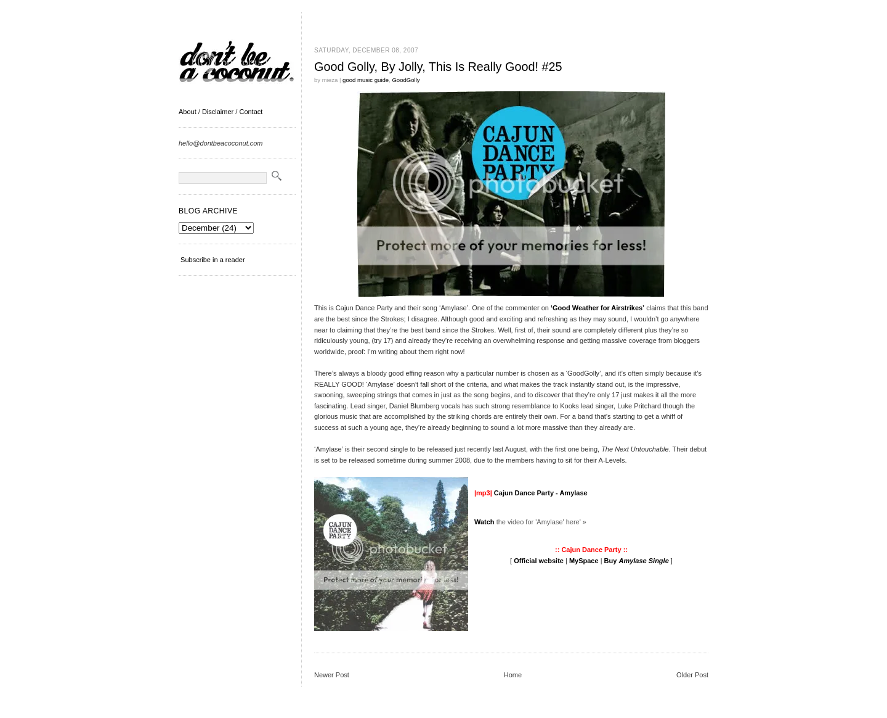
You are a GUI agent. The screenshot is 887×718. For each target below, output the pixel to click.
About (187, 111)
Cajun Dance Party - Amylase (541, 493)
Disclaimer (217, 111)
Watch (484, 522)
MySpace (584, 560)
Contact (250, 111)
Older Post (692, 675)
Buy (611, 560)
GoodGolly (405, 79)
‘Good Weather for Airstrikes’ (597, 308)
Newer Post (331, 675)
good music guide (365, 79)
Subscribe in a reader (212, 259)
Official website (539, 560)
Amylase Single (643, 560)
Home (513, 675)
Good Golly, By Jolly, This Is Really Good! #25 (438, 66)
